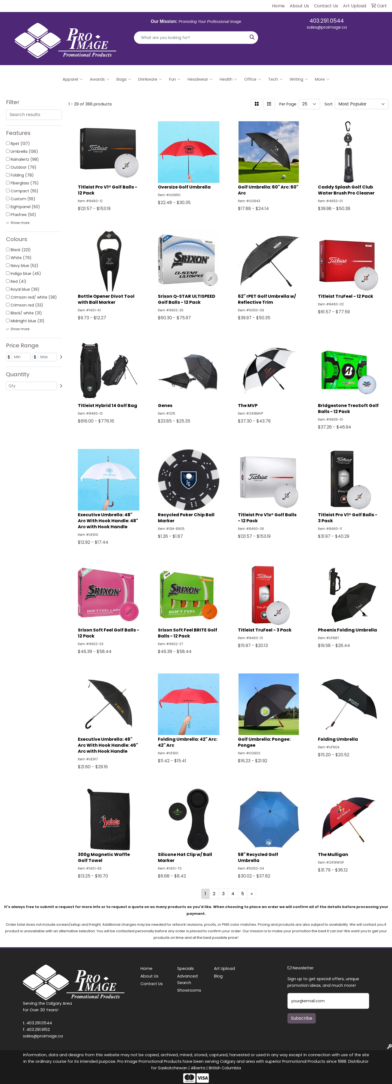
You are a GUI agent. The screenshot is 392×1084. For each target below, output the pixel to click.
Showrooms (189, 990)
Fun (174, 79)
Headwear (200, 79)
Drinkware (150, 79)
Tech (275, 79)
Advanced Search (187, 979)
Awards (99, 79)
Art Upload (224, 968)
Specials (185, 968)
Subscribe (301, 1018)
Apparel (73, 79)
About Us (149, 976)
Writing (299, 79)
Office (252, 79)
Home (146, 968)
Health (228, 79)
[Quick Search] (190, 37)
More (322, 79)
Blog (218, 976)
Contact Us (151, 983)
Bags (124, 79)
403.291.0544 (327, 21)
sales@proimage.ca (327, 27)
